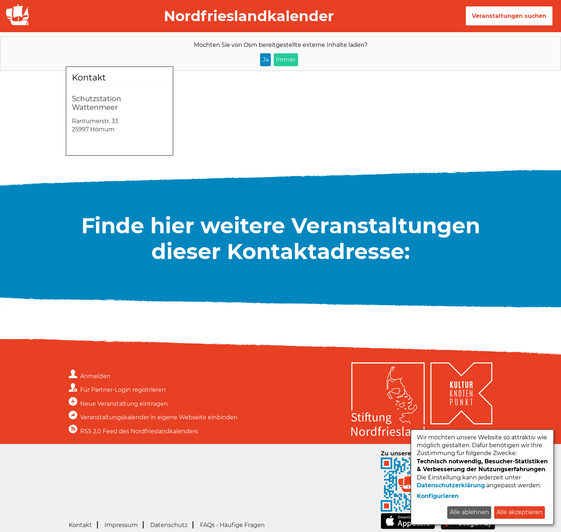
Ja (266, 59)
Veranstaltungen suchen (509, 16)
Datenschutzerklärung (451, 485)
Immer (286, 59)
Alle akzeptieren (520, 512)
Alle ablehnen (469, 512)
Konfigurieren (438, 496)
